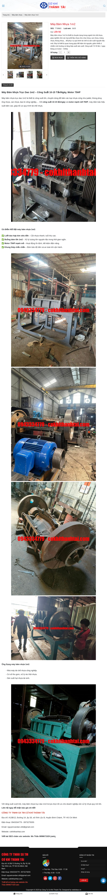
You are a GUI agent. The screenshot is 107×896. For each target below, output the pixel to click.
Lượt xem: (67, 28)
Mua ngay (57, 58)
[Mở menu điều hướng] (3, 5)
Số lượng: (54, 52)
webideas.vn (76, 890)
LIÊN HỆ (83, 880)
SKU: (52, 28)
